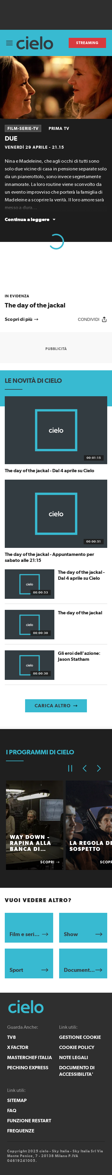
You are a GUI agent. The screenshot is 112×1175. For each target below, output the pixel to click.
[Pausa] (70, 768)
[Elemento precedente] (84, 768)
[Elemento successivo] (99, 768)
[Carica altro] (56, 705)
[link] (56, 301)
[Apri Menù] (9, 43)
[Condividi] (92, 319)
